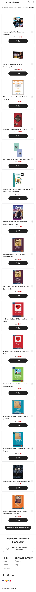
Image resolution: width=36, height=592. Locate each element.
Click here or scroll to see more (18, 528)
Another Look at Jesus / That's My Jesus (16, 159)
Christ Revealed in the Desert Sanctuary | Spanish (13, 65)
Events (5, 565)
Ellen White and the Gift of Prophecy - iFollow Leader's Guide (16, 512)
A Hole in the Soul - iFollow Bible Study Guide (16, 352)
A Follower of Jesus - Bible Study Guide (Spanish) (16, 450)
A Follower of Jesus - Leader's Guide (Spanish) (15, 417)
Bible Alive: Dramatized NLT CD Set (15, 129)
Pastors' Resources (9, 8)
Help (16, 565)
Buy (18, 41)
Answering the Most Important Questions (13, 33)
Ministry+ (6, 568)
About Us (18, 561)
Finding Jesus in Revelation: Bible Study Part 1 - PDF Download (16, 190)
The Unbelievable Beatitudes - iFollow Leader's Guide (16, 385)
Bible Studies (23, 8)
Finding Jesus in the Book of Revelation (16, 481)
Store (5, 561)
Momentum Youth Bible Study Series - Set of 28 (16, 98)
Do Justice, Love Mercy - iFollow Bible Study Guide (16, 287)
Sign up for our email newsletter (16, 549)
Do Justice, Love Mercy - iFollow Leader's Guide (14, 255)
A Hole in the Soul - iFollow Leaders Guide (15, 320)
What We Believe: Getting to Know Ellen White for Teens (15, 223)
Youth (31, 8)
